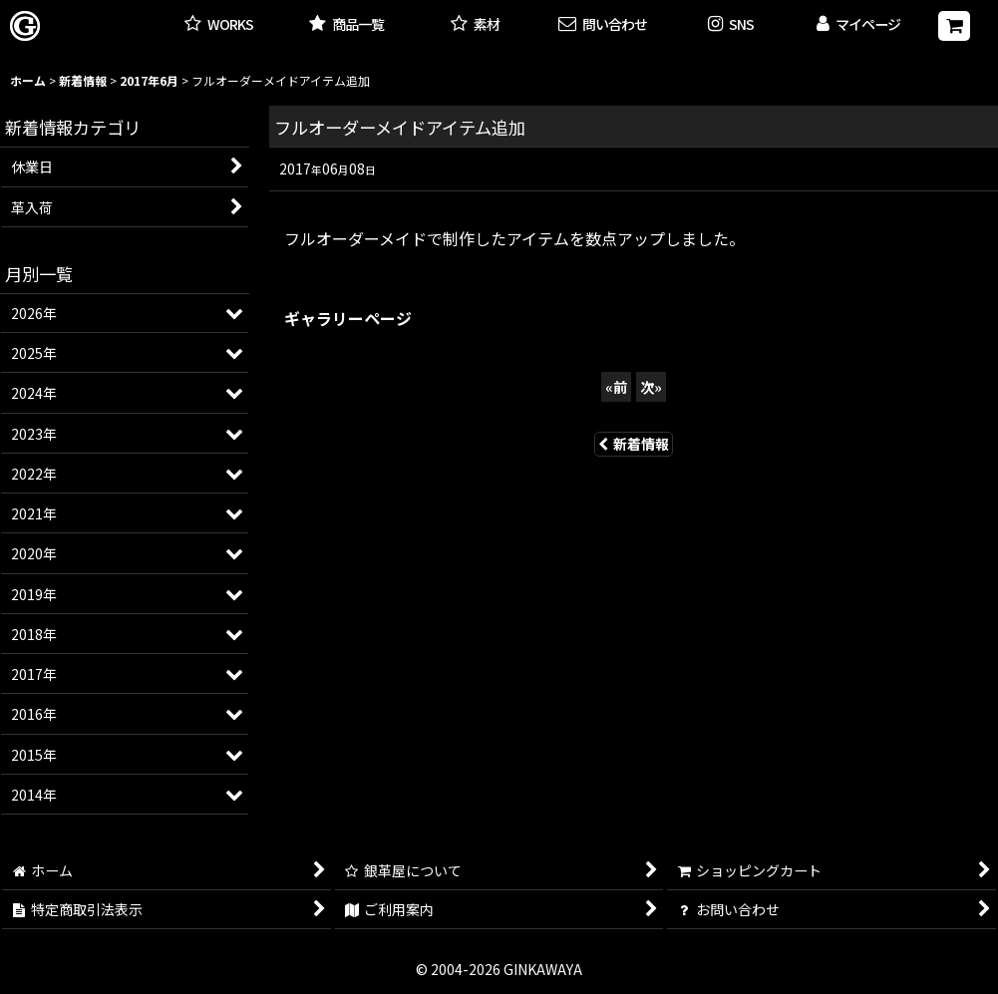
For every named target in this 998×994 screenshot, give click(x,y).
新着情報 (633, 444)
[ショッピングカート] (954, 26)
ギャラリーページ (348, 318)
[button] (731, 25)
